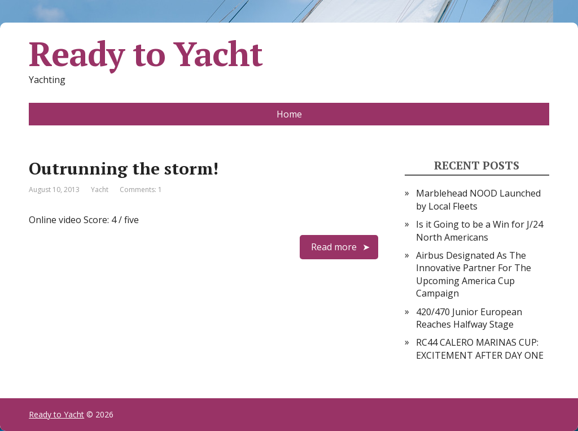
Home (289, 114)
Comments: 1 (141, 189)
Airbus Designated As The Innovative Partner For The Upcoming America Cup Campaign (473, 274)
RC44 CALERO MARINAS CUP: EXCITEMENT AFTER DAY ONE (480, 348)
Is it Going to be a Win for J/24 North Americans (479, 230)
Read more (334, 247)
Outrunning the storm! (123, 168)
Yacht (99, 189)
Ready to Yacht (145, 54)
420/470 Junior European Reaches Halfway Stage (469, 318)
